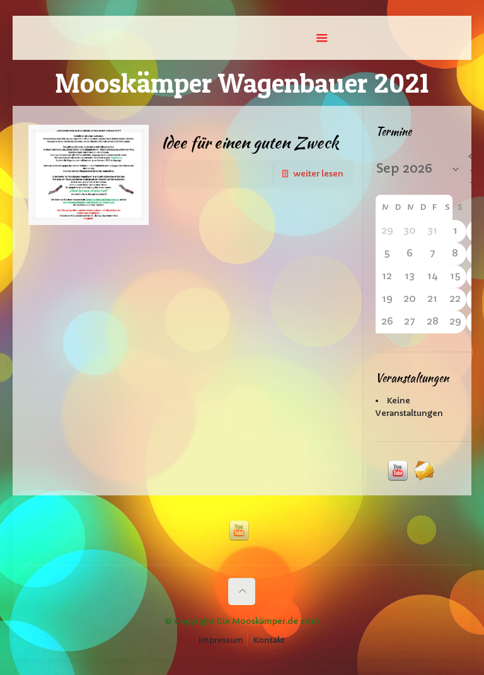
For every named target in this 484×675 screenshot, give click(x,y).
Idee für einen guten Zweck (249, 142)
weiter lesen (318, 173)
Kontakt (269, 640)
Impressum (221, 640)
